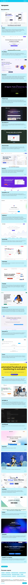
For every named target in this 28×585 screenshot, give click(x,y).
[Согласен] (24, 583)
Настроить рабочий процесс (6, 576)
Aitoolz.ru (4, 1)
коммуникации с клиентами (6, 574)
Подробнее (3, 583)
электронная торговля (15, 574)
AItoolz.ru (11, 579)
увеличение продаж (14, 572)
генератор (14, 576)
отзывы (22, 574)
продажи (3, 572)
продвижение (8, 572)
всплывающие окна (22, 572)
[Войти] (25, 1)
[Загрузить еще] (4, 566)
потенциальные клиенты (21, 576)
